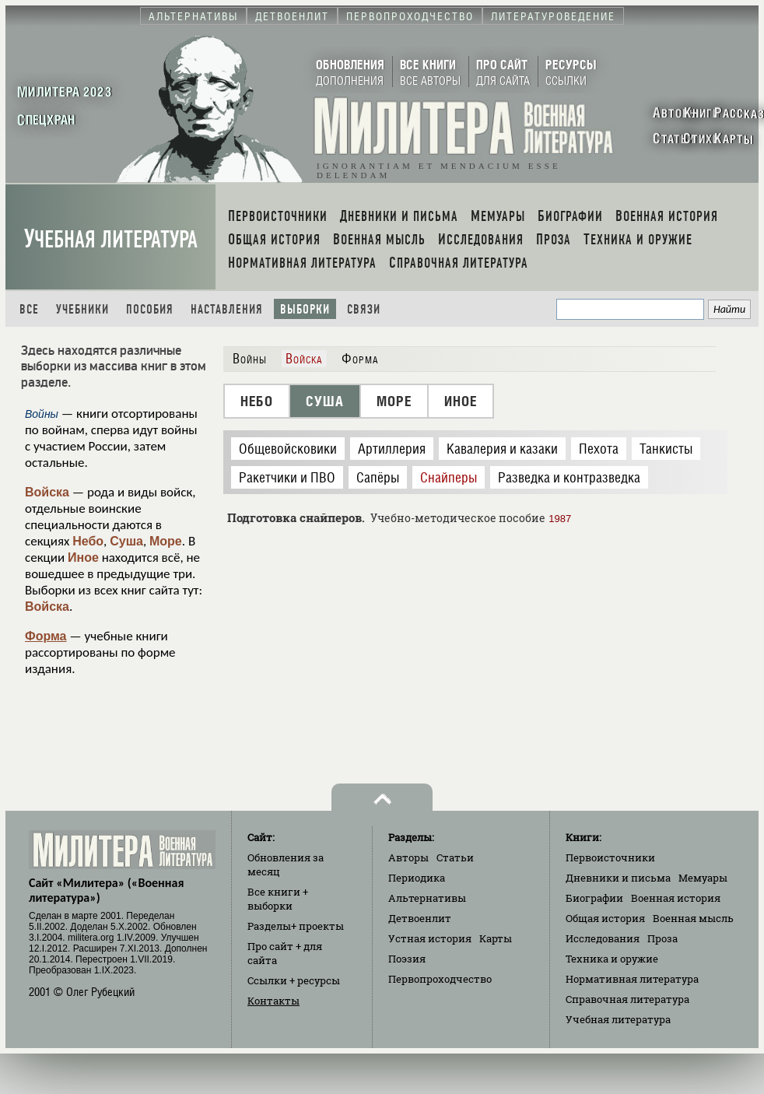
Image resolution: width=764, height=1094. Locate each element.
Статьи (455, 857)
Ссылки (293, 980)
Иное (83, 557)
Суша (126, 541)
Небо (87, 541)
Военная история (675, 898)
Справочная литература (627, 999)
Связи (363, 309)
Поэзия (407, 959)
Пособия (149, 309)
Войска (47, 492)
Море (165, 541)
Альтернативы (427, 898)
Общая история (605, 918)
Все (29, 309)
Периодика (416, 878)
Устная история (429, 938)
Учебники (82, 309)
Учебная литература (111, 239)
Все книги (277, 899)
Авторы (408, 857)
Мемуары (702, 878)
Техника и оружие (612, 959)
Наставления (227, 309)
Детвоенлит (419, 918)
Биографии (594, 898)
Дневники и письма (618, 878)
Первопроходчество (440, 979)
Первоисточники (610, 857)
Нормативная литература (632, 979)
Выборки (305, 309)
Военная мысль (693, 918)
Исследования (603, 938)
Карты (495, 938)
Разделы (295, 926)
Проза (662, 938)
